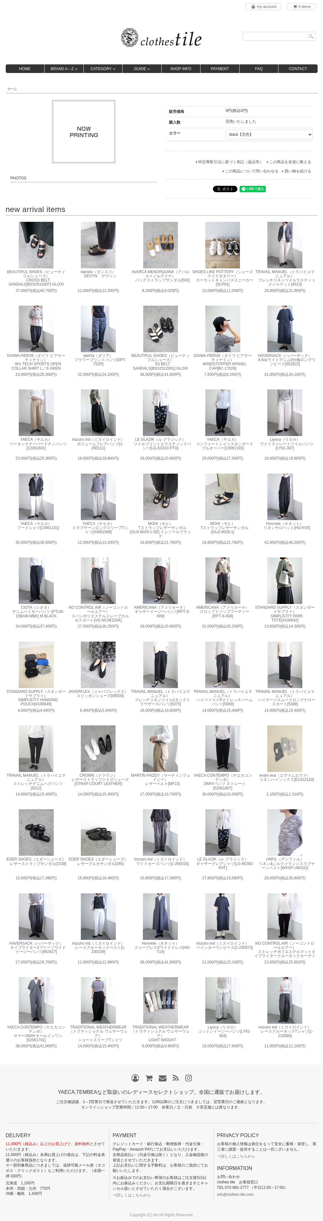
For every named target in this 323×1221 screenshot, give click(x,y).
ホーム (12, 89)
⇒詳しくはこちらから (132, 1195)
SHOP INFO (180, 69)
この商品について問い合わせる (251, 171)
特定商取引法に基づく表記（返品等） (230, 162)
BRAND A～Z (62, 69)
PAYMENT (220, 69)
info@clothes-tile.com (235, 1194)
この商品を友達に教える (290, 162)
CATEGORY (101, 69)
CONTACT (298, 69)
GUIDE (140, 69)
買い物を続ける (297, 171)
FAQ (259, 69)
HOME (25, 69)
